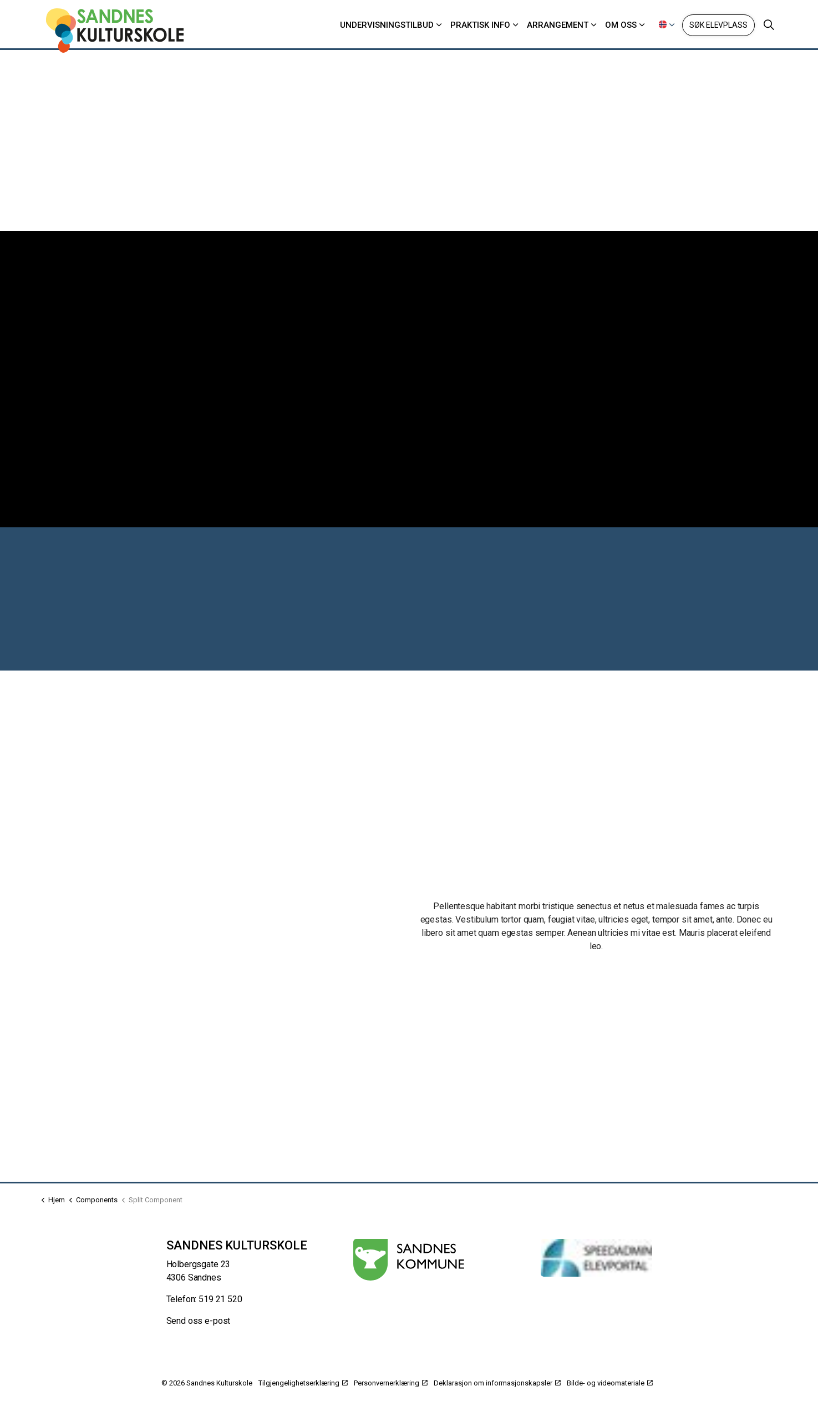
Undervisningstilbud (387, 25)
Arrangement (557, 25)
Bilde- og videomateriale (610, 1383)
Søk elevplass (718, 25)
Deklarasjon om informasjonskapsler (497, 1383)
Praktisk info (480, 25)
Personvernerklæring (391, 1383)
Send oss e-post (198, 1321)
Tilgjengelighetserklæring (303, 1383)
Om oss (621, 25)
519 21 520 (220, 1299)
